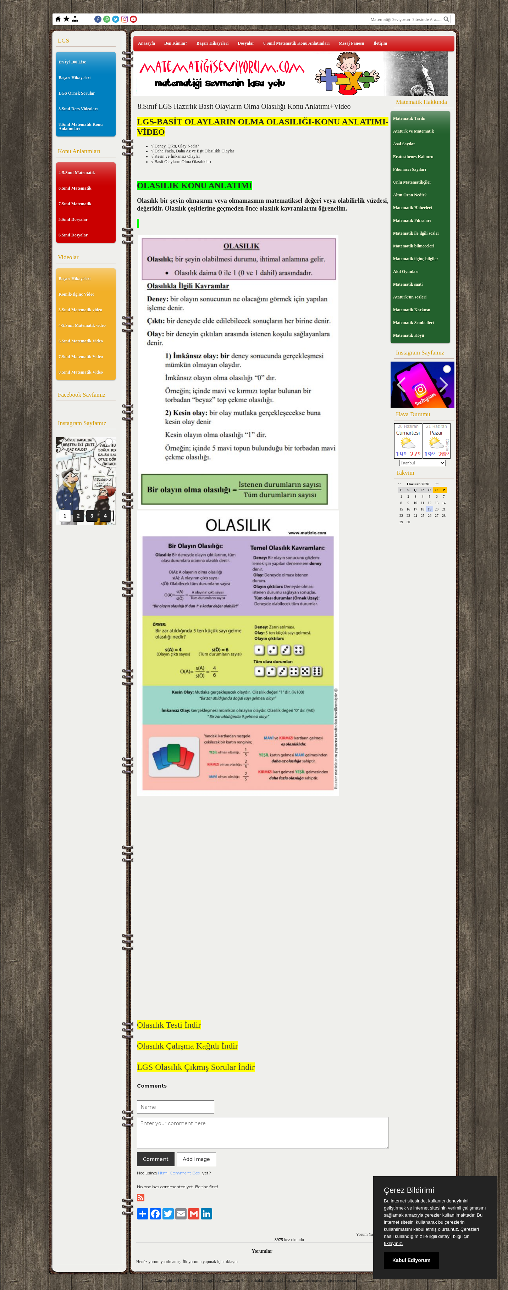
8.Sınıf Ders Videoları (78, 108)
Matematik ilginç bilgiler (415, 258)
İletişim (380, 43)
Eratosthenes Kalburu (413, 156)
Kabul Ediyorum (411, 1260)
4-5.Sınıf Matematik (77, 172)
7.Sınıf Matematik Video (81, 356)
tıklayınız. (393, 1243)
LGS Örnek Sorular (77, 93)
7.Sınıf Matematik (75, 203)
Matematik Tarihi (409, 118)
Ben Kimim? (175, 43)
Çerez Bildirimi (409, 1190)
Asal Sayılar (404, 143)
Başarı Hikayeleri (74, 77)
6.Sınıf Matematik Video (81, 341)
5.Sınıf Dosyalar (73, 219)
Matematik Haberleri (412, 207)
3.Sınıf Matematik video (80, 309)
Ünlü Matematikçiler (412, 182)
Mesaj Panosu (351, 43)
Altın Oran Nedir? (410, 194)
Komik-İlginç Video (76, 294)
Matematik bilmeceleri (413, 246)
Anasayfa (146, 43)
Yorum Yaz (365, 1234)
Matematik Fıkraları (412, 220)
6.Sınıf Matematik (75, 188)
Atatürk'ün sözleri (409, 297)
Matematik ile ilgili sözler (416, 233)
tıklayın (231, 1261)
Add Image (196, 1159)
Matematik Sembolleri (413, 322)
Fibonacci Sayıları (409, 169)
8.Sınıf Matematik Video (81, 372)
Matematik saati (408, 284)
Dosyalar (246, 43)
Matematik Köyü (408, 335)
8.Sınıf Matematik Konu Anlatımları (81, 126)
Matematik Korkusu (411, 309)
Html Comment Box (179, 1172)
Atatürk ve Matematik (413, 131)
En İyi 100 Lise (72, 62)
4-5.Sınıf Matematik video (82, 325)
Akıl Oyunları (406, 271)
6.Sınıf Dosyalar (73, 235)
